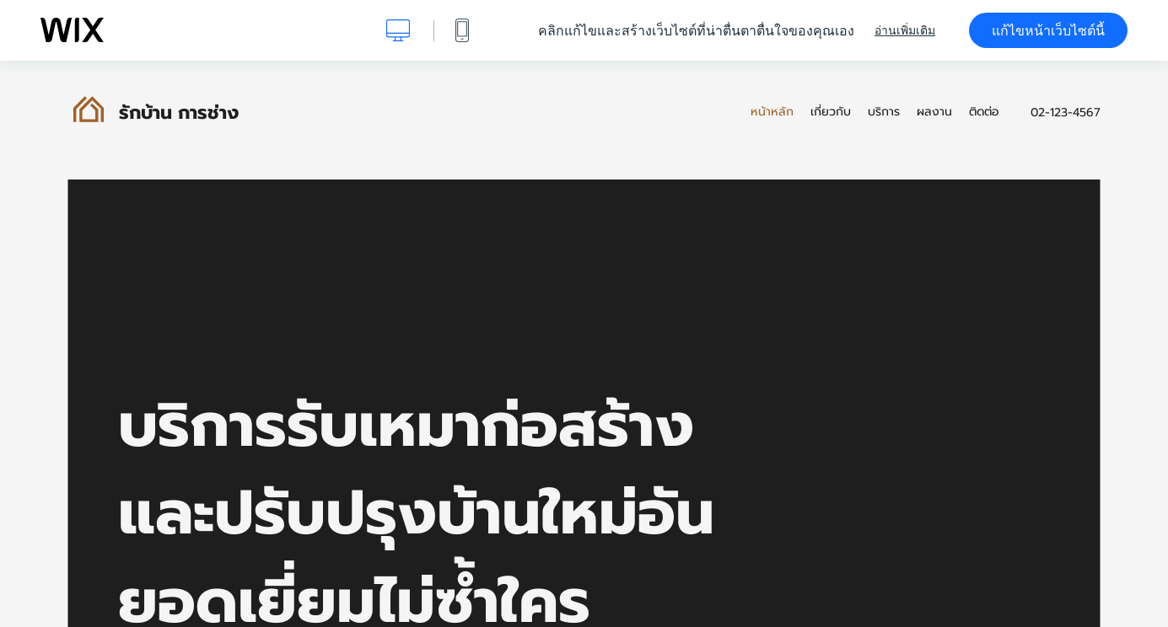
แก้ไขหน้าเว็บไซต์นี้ (1048, 30)
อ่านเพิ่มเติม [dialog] (905, 30)
